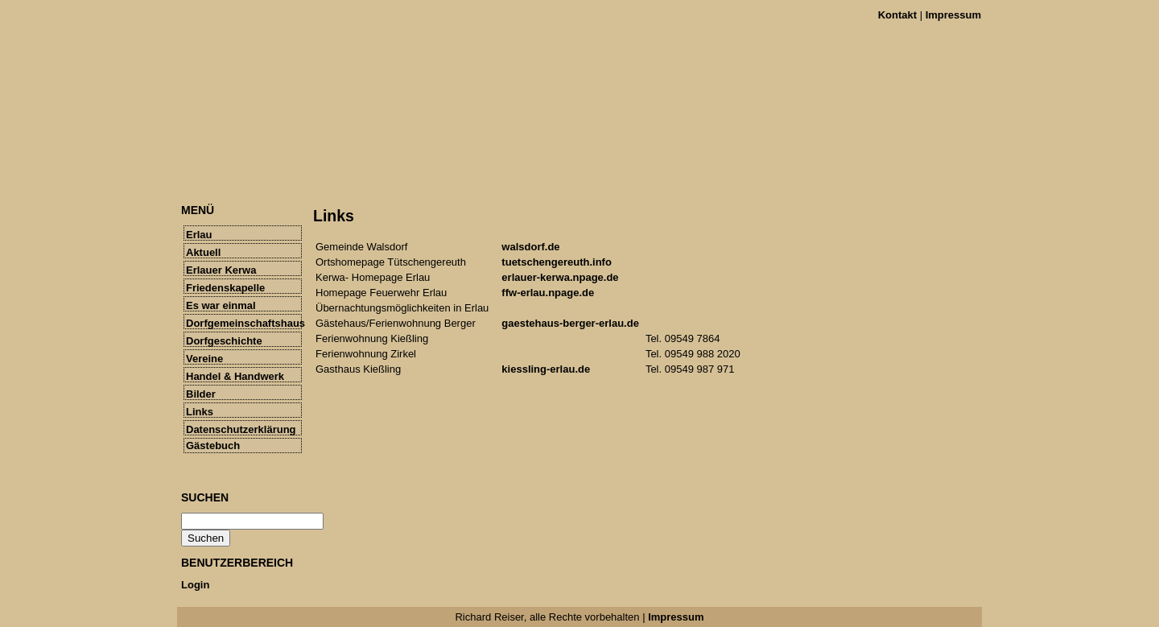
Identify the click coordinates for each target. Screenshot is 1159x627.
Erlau (199, 235)
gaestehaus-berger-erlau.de (570, 323)
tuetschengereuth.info (556, 262)
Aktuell (203, 252)
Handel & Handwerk (235, 376)
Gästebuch (213, 445)
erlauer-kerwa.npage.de (559, 277)
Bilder (201, 394)
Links (199, 412)
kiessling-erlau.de (545, 369)
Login (195, 585)
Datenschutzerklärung (241, 429)
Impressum (953, 15)
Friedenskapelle (225, 288)
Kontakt (897, 15)
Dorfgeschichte (224, 341)
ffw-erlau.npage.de (547, 293)
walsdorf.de (530, 247)
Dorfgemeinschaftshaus (244, 323)
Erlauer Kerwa (221, 270)
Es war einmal (221, 305)
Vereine (204, 359)
